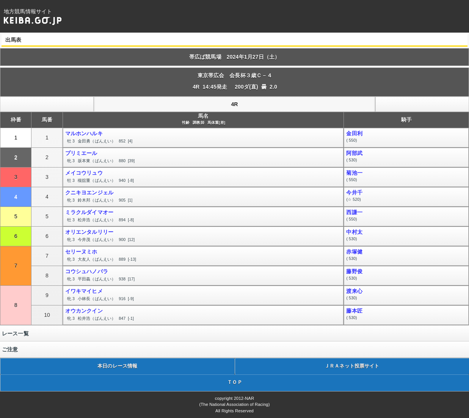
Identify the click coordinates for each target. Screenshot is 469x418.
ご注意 (10, 349)
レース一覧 (15, 333)
